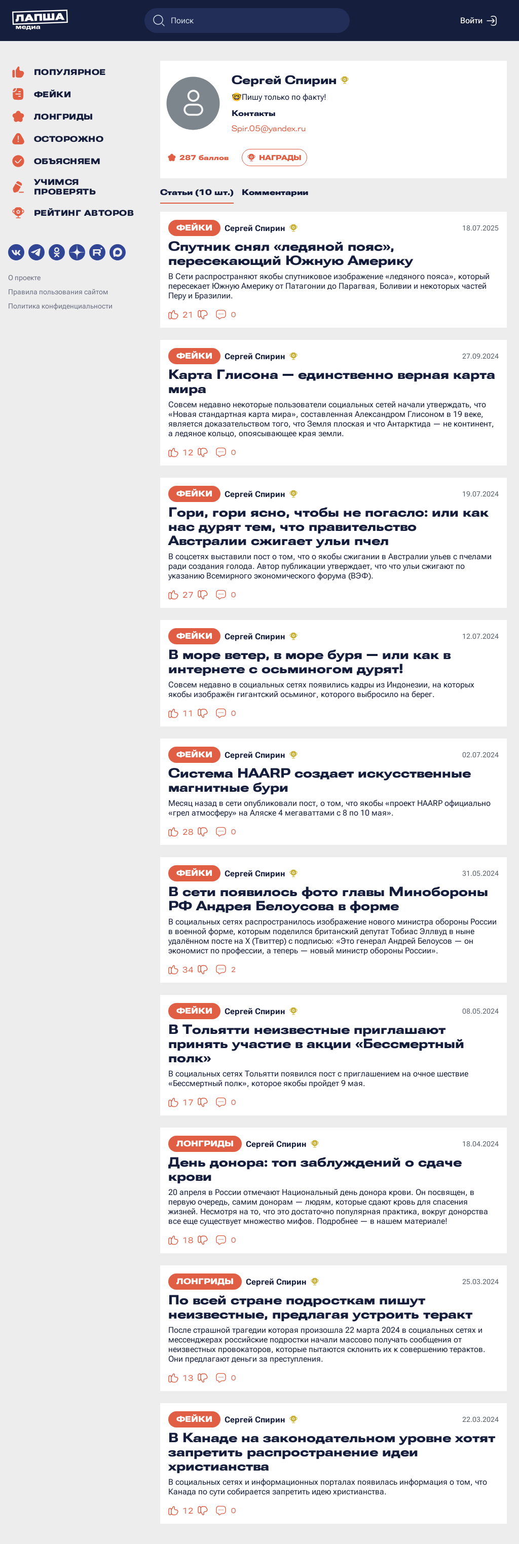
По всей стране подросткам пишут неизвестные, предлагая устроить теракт (320, 1307)
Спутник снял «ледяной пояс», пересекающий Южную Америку (290, 253)
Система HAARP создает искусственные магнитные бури (319, 780)
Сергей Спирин (255, 228)
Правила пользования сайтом (58, 292)
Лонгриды (205, 1143)
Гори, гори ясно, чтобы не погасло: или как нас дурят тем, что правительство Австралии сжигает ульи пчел (328, 526)
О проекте (24, 278)
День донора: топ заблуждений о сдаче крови (315, 1169)
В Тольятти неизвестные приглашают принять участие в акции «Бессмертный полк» (316, 1043)
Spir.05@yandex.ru (269, 128)
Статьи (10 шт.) (197, 192)
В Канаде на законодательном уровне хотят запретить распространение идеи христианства (331, 1452)
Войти (478, 21)
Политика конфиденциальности (60, 306)
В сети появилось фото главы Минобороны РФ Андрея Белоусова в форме (328, 898)
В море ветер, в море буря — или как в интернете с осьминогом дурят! (309, 661)
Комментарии (275, 192)
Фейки (194, 228)
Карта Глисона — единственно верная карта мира (331, 381)
